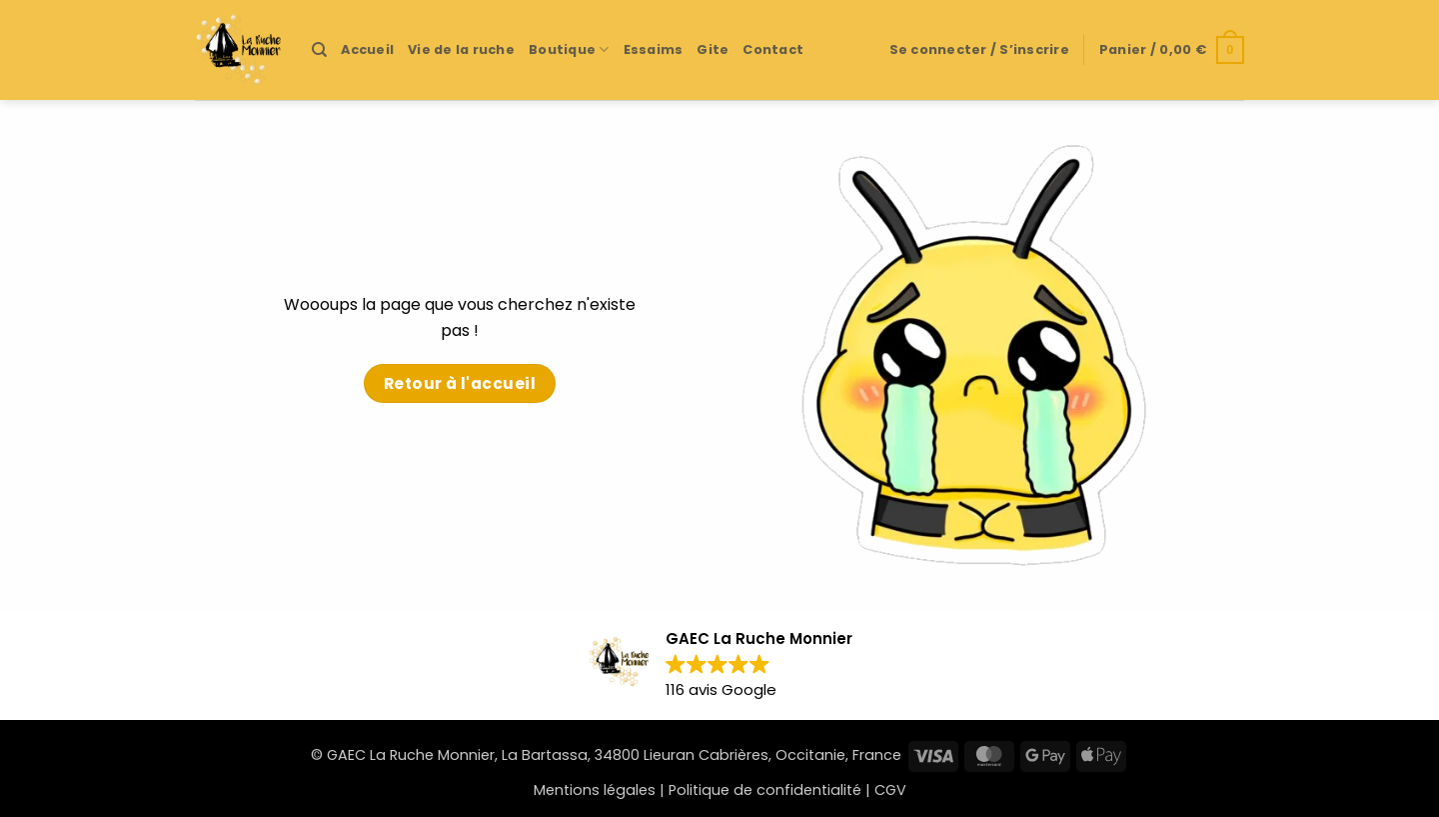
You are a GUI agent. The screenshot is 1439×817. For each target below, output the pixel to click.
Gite (712, 49)
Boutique (569, 49)
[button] (979, 50)
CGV (890, 790)
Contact (772, 49)
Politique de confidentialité (765, 790)
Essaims (654, 49)
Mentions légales (595, 790)
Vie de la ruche (461, 49)
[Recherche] (319, 50)
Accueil (367, 49)
